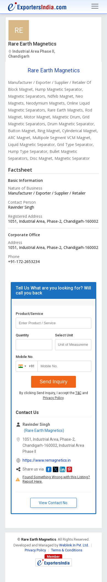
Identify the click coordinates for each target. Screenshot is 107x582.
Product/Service (29, 314)
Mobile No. (25, 357)
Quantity (22, 335)
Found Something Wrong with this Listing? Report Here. (56, 479)
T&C (78, 393)
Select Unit (64, 335)
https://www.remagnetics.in (47, 460)
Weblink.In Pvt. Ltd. (74, 545)
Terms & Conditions (66, 550)
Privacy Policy (53, 398)
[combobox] (25, 366)
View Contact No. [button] (53, 503)
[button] (48, 469)
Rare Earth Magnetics (32, 44)
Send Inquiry (53, 381)
